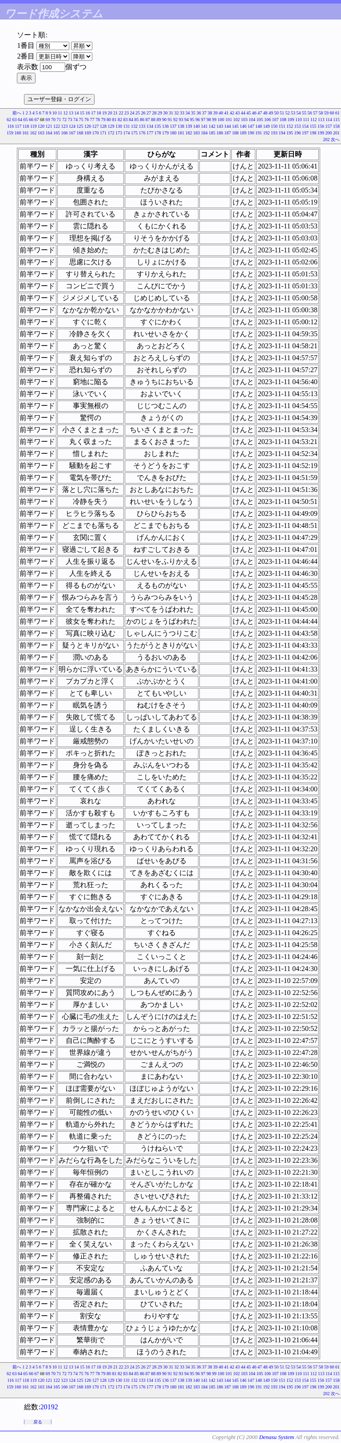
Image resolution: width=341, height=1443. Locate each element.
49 (271, 112)
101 (229, 119)
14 (77, 112)
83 (125, 119)
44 (243, 112)
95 (192, 119)
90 (164, 119)
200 (328, 132)
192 (266, 132)
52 (287, 112)
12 (65, 112)
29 (160, 112)
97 (203, 119)
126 (87, 126)
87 (148, 119)
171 (103, 132)
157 (328, 126)
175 (134, 132)
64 (20, 119)
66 (31, 119)
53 (293, 112)
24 (132, 112)
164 (49, 132)
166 (64, 132)
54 (299, 112)
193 (274, 132)
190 (251, 132)
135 (158, 126)
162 (33, 132)
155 (313, 126)
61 (337, 112)
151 (282, 126)
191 (258, 132)
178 (158, 132)
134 (150, 126)
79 (103, 119)
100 (221, 119)
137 (173, 126)
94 (186, 119)
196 (297, 132)
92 (175, 119)
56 (310, 112)
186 (220, 132)
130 (118, 126)
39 (215, 112)
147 (251, 126)
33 (182, 112)
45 (248, 112)
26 (143, 112)
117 (18, 126)
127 (95, 126)
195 (289, 132)
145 (235, 126)
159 (10, 132)
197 (305, 132)
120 (41, 126)
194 (282, 132)
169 (87, 132)
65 (26, 119)
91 (170, 119)
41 (226, 112)
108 (283, 119)
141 (204, 126)
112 (313, 119)
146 (243, 126)
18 (99, 112)
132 (134, 126)
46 (254, 112)
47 (260, 112)
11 (60, 112)
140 (196, 126)
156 (320, 126)
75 (81, 119)
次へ (335, 139)
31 (171, 112)
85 (137, 119)
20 (110, 112)
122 (56, 126)
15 (82, 112)
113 (321, 119)
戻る (37, 1421)
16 (88, 112)
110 (298, 119)
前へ (16, 112)
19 (104, 112)
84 (131, 119)
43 (237, 112)
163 (41, 132)
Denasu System (276, 1437)
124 (72, 126)
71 (59, 119)
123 (64, 126)
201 (336, 132)
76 (86, 119)
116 (10, 126)
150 (274, 126)
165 (56, 132)
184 (204, 132)
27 (149, 112)
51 (282, 112)
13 (71, 112)
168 (80, 132)
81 (114, 119)
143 (220, 126)
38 (210, 112)
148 (258, 126)
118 (26, 126)
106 (267, 119)
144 (227, 126)
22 (121, 112)
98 (208, 119)
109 (291, 119)
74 (75, 119)
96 (197, 119)
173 (118, 132)
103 (244, 119)
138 (181, 126)
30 (165, 112)
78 (97, 119)
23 (126, 112)
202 (326, 139)
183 (196, 132)
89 (159, 119)
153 (297, 126)
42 (232, 112)
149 (266, 126)
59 (326, 112)
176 (142, 132)
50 (276, 112)
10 (54, 112)
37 (204, 112)
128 (103, 126)
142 (212, 126)
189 (243, 132)
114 (328, 119)
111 (306, 119)
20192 (49, 1407)
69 (48, 119)
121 (49, 126)
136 (165, 126)
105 (260, 119)
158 (336, 126)
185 (212, 132)
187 (227, 132)
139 (189, 126)
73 (70, 119)
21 (115, 112)
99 (214, 119)
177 (150, 132)
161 (25, 132)
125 (80, 126)
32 (176, 112)
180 (173, 132)
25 (137, 112)
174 (126, 132)
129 (111, 126)
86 (142, 119)
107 (275, 119)
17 (93, 112)
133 (142, 126)
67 (37, 119)
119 (33, 126)
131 (126, 126)
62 (9, 119)
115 (336, 119)
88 (153, 119)
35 (193, 112)
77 (92, 119)
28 (154, 112)
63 (14, 119)
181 (181, 132)
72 (64, 119)
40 (221, 112)
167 (72, 132)
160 (18, 132)
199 (320, 132)
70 (53, 119)
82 (120, 119)
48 (265, 112)
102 (236, 119)
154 (305, 126)
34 (188, 112)
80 (109, 119)
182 (189, 132)
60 (332, 112)
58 (321, 112)
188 (235, 132)
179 (165, 132)
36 (199, 112)
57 (315, 112)
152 (289, 126)
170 (95, 132)
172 (111, 132)
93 (181, 119)
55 (304, 112)
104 (252, 119)
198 (313, 132)
